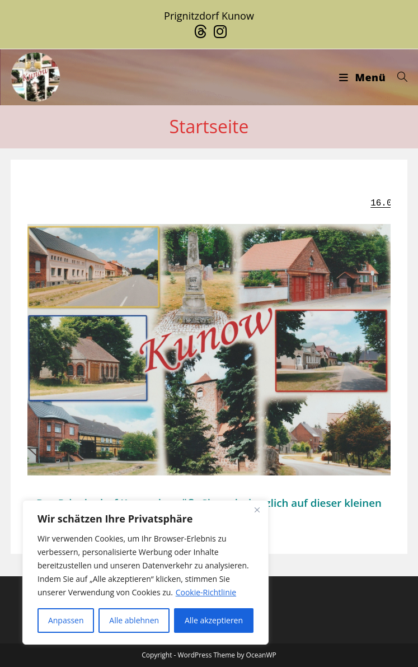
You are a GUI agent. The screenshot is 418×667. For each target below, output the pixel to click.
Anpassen (66, 620)
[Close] (257, 509)
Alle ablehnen (134, 620)
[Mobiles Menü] (363, 77)
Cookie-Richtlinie (206, 592)
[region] (145, 572)
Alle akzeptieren (214, 620)
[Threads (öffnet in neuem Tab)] (200, 32)
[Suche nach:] (398, 77)
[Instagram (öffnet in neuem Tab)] (218, 32)
